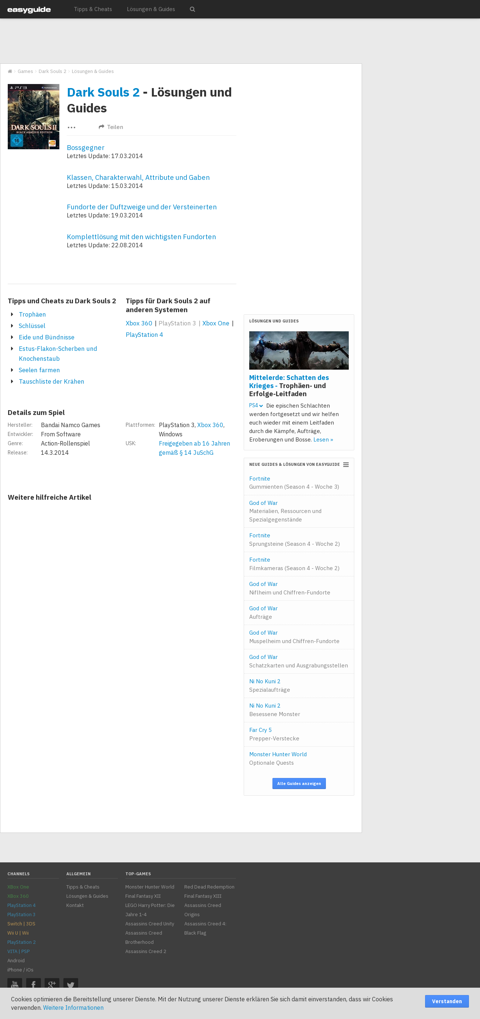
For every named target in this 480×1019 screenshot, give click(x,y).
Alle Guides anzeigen (299, 783)
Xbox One (215, 323)
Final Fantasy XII (143, 896)
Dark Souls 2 (103, 92)
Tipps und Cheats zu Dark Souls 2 (62, 300)
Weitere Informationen (73, 1007)
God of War (285, 511)
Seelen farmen (39, 370)
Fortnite (294, 483)
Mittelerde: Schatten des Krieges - (289, 385)
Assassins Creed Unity (149, 924)
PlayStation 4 (144, 335)
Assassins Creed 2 (145, 951)
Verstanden (447, 1001)
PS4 (256, 405)
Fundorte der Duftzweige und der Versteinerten (142, 206)
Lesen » (323, 439)
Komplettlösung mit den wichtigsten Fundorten (141, 236)
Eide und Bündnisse (46, 337)
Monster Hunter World (278, 758)
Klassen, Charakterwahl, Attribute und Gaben (138, 177)
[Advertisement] (180, 41)
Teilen (111, 126)
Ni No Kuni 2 (269, 685)
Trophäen (32, 314)
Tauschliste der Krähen (51, 381)
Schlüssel (32, 326)
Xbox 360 (139, 323)
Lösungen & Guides (151, 9)
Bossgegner (86, 147)
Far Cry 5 (274, 734)
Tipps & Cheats (93, 9)
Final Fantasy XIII (203, 896)
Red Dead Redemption (209, 887)
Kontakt (75, 905)
